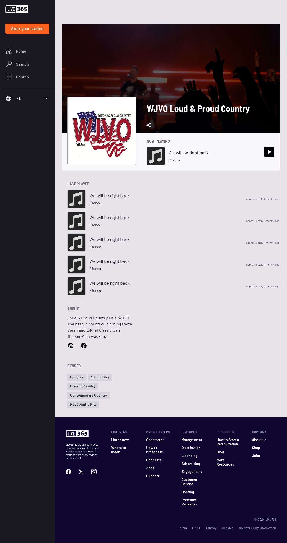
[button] (76, 377)
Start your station (27, 28)
